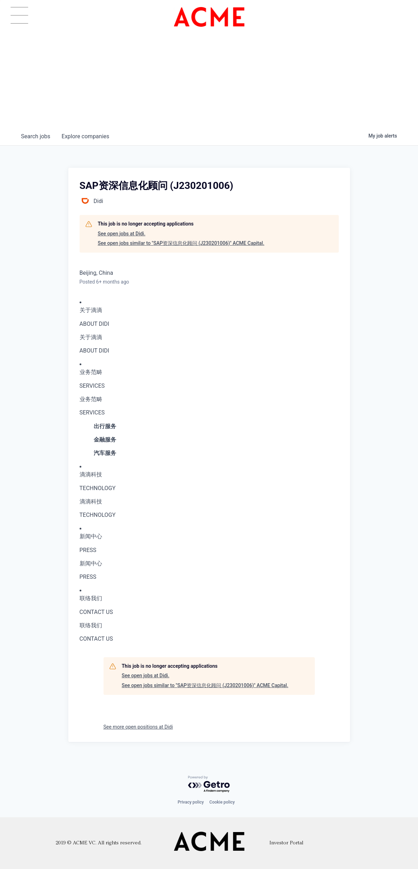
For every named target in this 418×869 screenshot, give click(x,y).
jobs (35, 136)
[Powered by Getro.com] (209, 784)
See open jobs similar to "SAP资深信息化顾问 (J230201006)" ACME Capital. (181, 243)
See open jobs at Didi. (121, 233)
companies (85, 136)
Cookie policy (222, 802)
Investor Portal (286, 843)
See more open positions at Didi (138, 727)
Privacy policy (190, 802)
